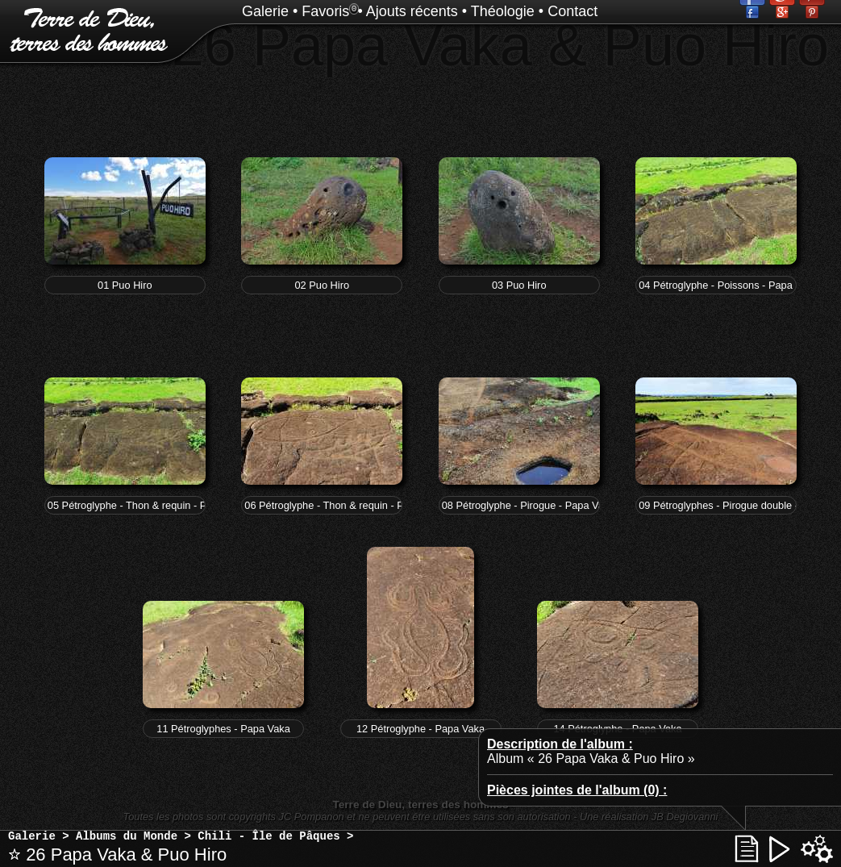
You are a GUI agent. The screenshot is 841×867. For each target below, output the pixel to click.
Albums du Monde (126, 836)
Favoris (325, 11)
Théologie (503, 11)
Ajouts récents (412, 11)
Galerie (265, 11)
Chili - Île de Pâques (268, 836)
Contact (572, 11)
